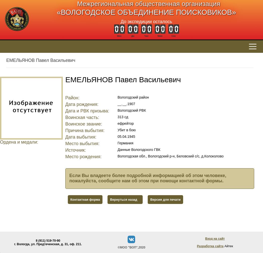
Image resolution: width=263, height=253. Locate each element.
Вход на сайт (215, 238)
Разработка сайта (210, 246)
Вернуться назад (123, 199)
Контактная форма (85, 199)
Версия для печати (165, 199)
